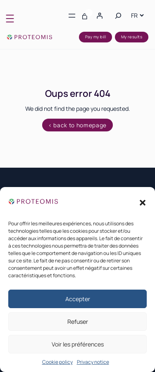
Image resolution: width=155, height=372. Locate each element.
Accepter (77, 299)
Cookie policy (57, 361)
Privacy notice (93, 361)
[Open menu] (10, 18)
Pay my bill (95, 37)
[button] (142, 203)
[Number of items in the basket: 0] (84, 15)
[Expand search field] (118, 15)
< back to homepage (77, 125)
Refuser (77, 321)
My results (132, 37)
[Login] (99, 15)
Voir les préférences (78, 344)
